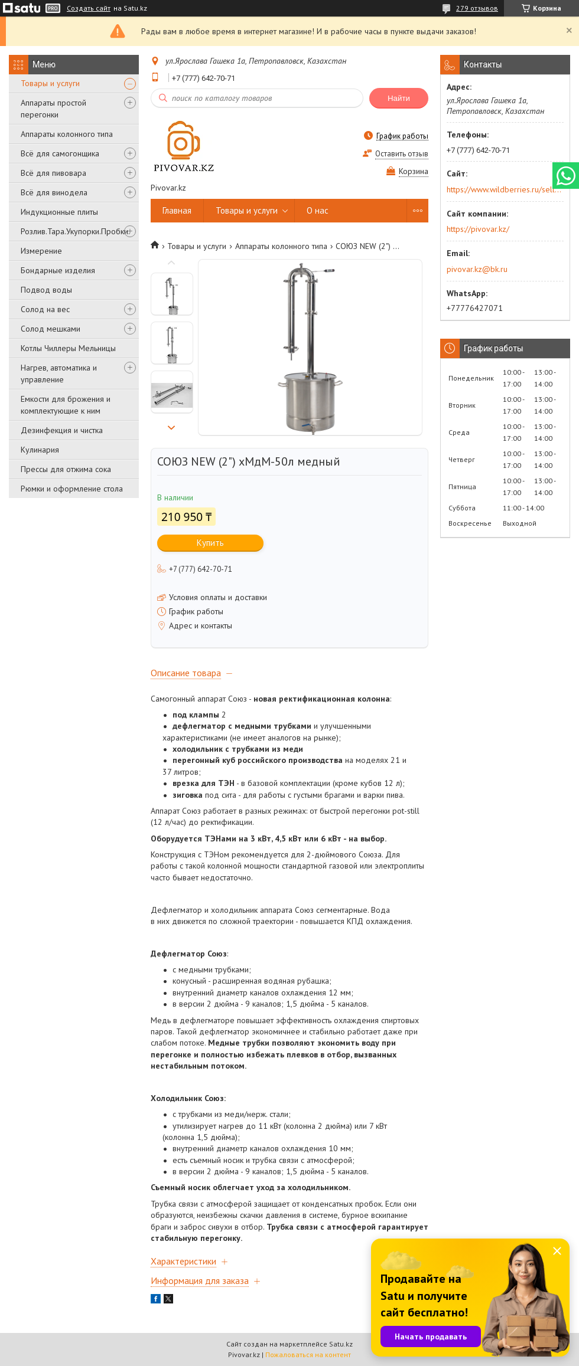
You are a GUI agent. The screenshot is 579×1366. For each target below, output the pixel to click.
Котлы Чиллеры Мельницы (68, 348)
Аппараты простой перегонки (53, 108)
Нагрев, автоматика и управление (59, 373)
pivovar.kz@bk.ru (477, 269)
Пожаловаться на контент (308, 1354)
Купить (210, 542)
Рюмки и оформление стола (72, 488)
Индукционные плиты (59, 212)
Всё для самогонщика (60, 153)
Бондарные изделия (58, 270)
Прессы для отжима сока (66, 469)
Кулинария (40, 449)
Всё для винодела (54, 192)
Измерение (41, 250)
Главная (176, 210)
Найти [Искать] (399, 98)
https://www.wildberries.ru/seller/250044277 (504, 189)
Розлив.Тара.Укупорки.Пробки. (75, 231)
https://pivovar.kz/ (478, 229)
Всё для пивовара (53, 173)
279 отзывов (477, 8)
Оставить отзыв (401, 154)
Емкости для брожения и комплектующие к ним (65, 405)
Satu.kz (341, 1343)
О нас (317, 210)
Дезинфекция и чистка (62, 430)
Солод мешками (50, 328)
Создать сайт (88, 8)
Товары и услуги (50, 83)
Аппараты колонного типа (67, 134)
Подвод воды (46, 289)
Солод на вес (45, 309)
